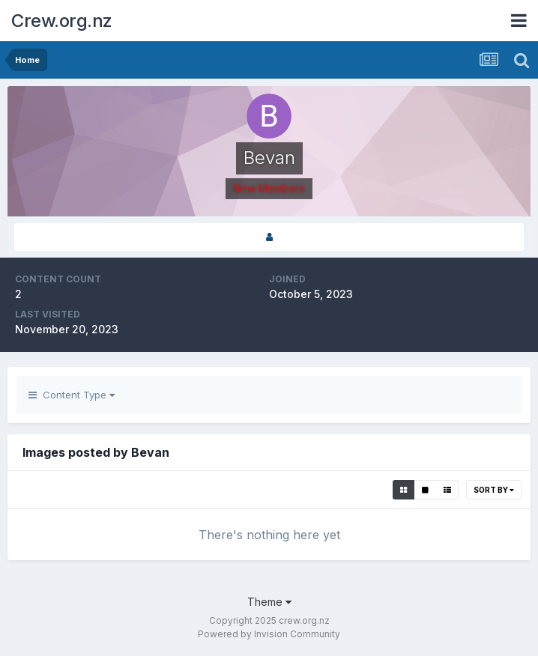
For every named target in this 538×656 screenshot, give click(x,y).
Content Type (71, 395)
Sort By (494, 489)
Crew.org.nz (61, 20)
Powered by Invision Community (269, 634)
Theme (269, 601)
